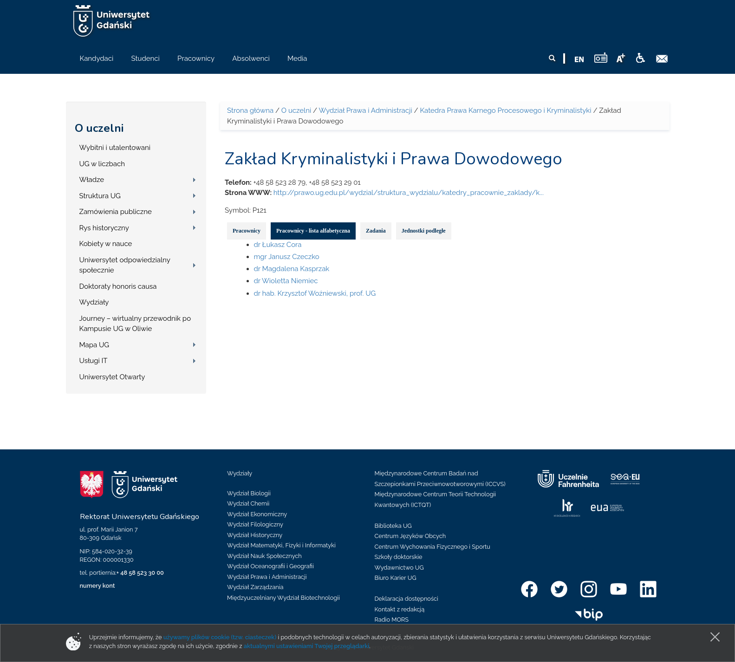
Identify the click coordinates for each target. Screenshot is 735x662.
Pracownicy (246, 230)
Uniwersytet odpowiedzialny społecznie (124, 265)
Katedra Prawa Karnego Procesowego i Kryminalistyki (505, 110)
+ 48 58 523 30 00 (140, 572)
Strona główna (250, 110)
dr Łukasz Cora (278, 244)
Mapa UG (94, 345)
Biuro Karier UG (395, 577)
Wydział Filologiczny (255, 524)
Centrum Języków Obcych (410, 535)
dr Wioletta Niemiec (286, 281)
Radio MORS (392, 619)
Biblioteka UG (393, 525)
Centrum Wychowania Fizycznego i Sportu (432, 546)
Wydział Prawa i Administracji (365, 110)
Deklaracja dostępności (406, 598)
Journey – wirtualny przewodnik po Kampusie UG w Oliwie (135, 323)
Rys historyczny (104, 228)
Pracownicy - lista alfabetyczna (313, 230)
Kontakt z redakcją (400, 609)
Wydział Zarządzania (255, 587)
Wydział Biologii (249, 493)
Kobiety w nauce (105, 244)
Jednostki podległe (424, 230)
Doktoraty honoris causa (118, 286)
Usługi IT (93, 361)
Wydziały (94, 302)
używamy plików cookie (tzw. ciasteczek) (220, 637)
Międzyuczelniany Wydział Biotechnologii (283, 597)
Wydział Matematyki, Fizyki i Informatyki (281, 545)
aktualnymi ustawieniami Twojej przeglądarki (306, 646)
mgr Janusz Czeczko (286, 257)
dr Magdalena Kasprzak (292, 269)
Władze (91, 179)
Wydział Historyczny (254, 535)
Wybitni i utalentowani (115, 147)
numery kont (97, 585)
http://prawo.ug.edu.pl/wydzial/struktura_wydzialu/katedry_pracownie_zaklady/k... (408, 192)
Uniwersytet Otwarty (112, 377)
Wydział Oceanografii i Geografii (270, 566)
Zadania (376, 230)
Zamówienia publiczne (115, 212)
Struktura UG (100, 196)
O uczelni (99, 128)
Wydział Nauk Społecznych (264, 555)
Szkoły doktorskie (399, 556)
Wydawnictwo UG (399, 567)
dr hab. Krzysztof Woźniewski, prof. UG (315, 293)
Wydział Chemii (248, 503)
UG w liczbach (102, 164)
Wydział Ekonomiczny (257, 514)
